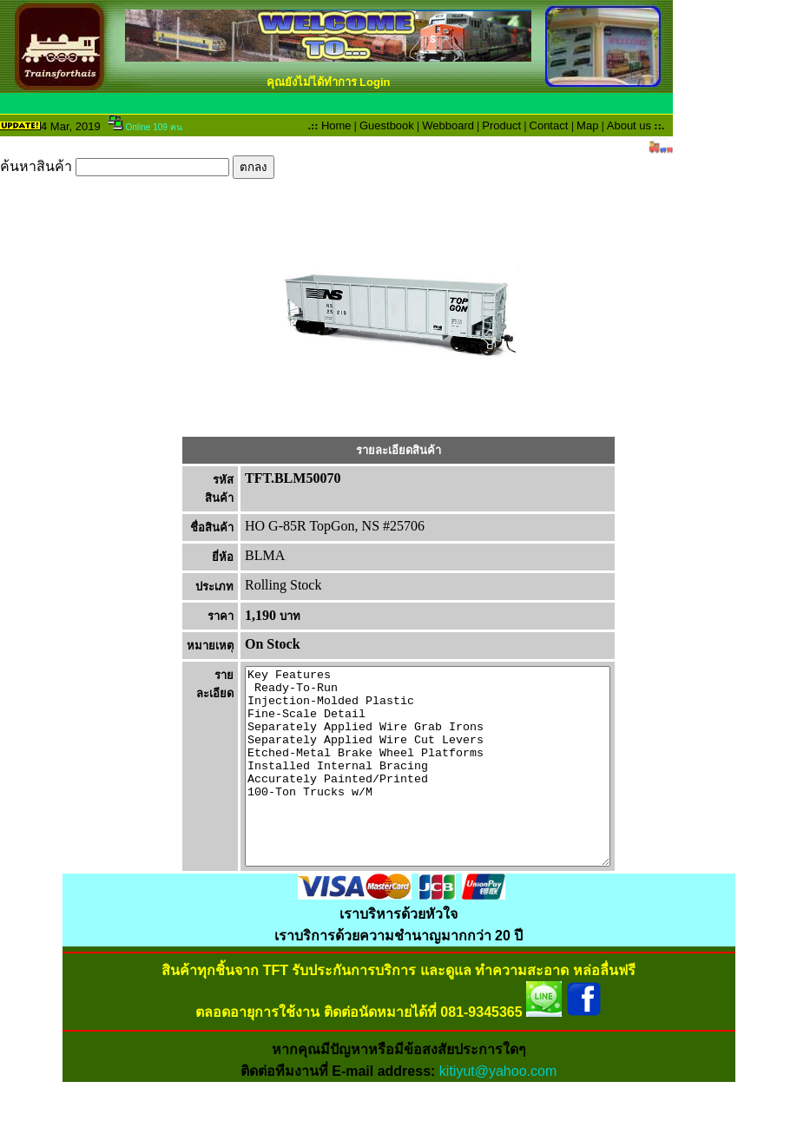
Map (587, 125)
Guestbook (386, 125)
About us (629, 125)
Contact (549, 125)
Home (336, 125)
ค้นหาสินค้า (137, 166)
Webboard (448, 125)
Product (501, 125)
